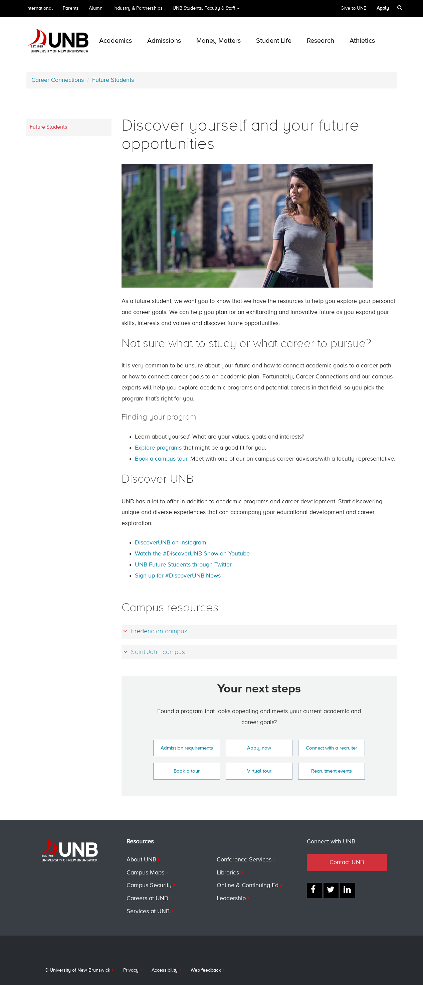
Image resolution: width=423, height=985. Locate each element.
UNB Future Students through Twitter (183, 565)
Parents (71, 8)
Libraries (228, 873)
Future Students (113, 80)
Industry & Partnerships (138, 8)
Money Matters (218, 40)
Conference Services (244, 860)
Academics (115, 40)
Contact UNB (347, 862)
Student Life (273, 40)
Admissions (164, 40)
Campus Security (149, 885)
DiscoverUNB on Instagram (170, 543)
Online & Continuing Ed (247, 885)
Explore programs (158, 448)
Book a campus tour (161, 459)
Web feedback (206, 970)
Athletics (362, 40)
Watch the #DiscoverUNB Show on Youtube (192, 554)
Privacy (131, 970)
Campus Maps (145, 873)
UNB (206, 10)
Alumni (96, 8)
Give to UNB (354, 8)
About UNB (141, 860)
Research (320, 40)
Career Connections (57, 80)
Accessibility (165, 970)
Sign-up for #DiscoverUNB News (178, 576)
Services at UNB (148, 912)
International (39, 8)
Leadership (231, 898)
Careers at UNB (147, 898)
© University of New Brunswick (77, 970)
